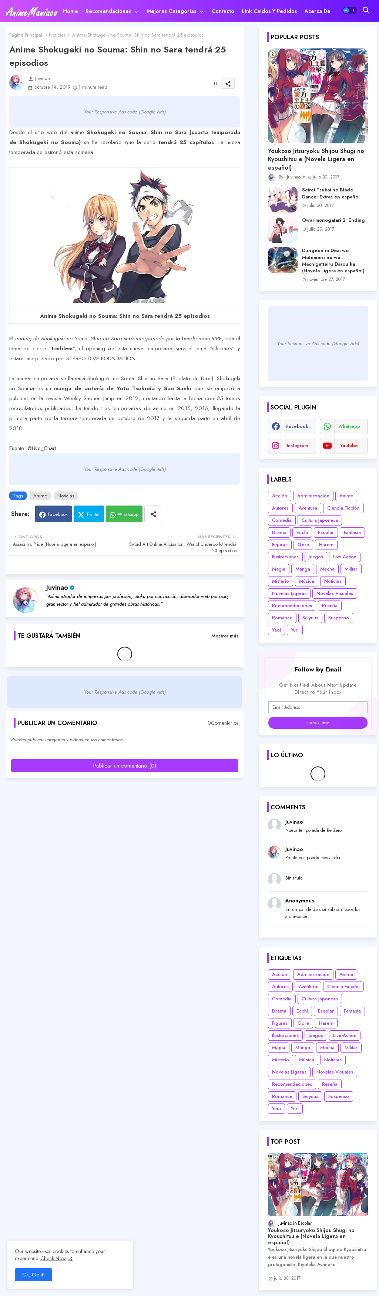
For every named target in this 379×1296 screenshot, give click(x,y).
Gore (303, 544)
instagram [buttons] (297, 445)
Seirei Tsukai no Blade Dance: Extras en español (331, 193)
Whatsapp (128, 514)
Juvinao (57, 587)
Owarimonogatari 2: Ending (333, 220)
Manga (302, 568)
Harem (326, 544)
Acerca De (318, 11)
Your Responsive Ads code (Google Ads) (125, 111)
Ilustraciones (285, 556)
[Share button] (153, 514)
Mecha (327, 568)
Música (306, 581)
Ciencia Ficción (343, 507)
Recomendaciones (108, 11)
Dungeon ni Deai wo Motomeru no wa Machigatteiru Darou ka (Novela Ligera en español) (333, 260)
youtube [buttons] (349, 445)
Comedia (282, 520)
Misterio (280, 581)
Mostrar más (224, 635)
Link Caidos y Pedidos (269, 11)
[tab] (70, 11)
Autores (280, 507)
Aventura (308, 507)
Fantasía (352, 532)
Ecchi (302, 532)
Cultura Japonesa (320, 520)
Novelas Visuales (334, 593)
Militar (351, 568)
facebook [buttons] (297, 426)
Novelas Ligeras (289, 593)
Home (70, 11)
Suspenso (338, 617)
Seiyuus (310, 617)
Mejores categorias (172, 11)
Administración (313, 495)
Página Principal (25, 34)
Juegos (316, 556)
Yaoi (276, 629)
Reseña (330, 605)
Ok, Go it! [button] (33, 1274)
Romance (282, 617)
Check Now (53, 1258)
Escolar (326, 532)
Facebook (58, 514)
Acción (279, 495)
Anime (40, 495)
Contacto (223, 11)
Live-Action (344, 556)
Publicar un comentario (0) (124, 766)
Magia (278, 568)
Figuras (280, 544)
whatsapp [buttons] (349, 426)
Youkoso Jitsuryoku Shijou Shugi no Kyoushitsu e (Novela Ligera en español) (316, 159)
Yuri (295, 629)
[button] (349, 10)
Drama (279, 532)
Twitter (93, 514)
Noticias (57, 34)
